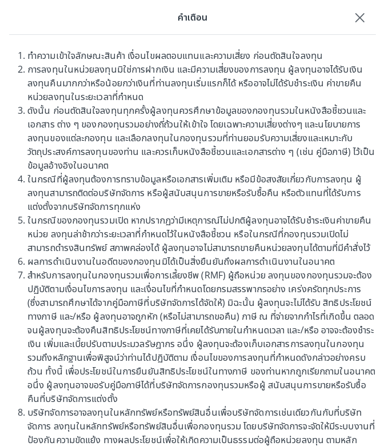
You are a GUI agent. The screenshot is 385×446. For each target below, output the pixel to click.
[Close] (360, 17)
